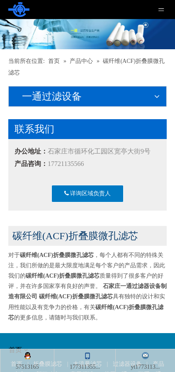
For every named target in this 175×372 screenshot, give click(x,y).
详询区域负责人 (87, 193)
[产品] (87, 34)
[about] (18, 216)
